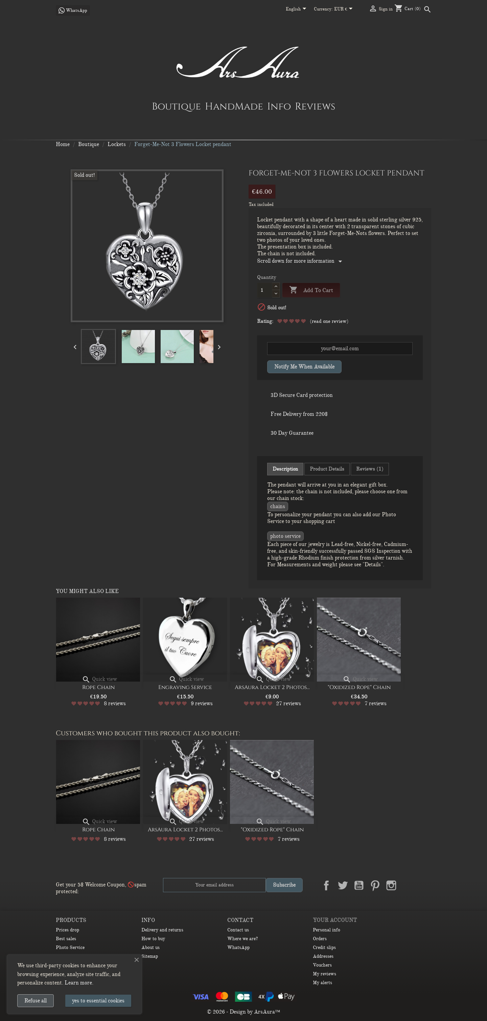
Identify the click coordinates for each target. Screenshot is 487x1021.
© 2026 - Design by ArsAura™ (243, 1011)
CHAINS (277, 506)
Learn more (78, 982)
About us (150, 947)
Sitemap (149, 956)
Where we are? (242, 939)
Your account (335, 920)
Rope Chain (98, 687)
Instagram (391, 885)
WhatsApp (238, 947)
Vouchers (322, 965)
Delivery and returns (162, 930)
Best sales (66, 939)
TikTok (424, 885)
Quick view (99, 679)
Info (279, 106)
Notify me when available (304, 366)
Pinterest (375, 885)
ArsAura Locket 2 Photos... (272, 687)
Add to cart (311, 290)
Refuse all (35, 1000)
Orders (320, 939)
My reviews (324, 974)
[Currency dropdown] (344, 9)
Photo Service (285, 536)
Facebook (326, 885)
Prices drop (67, 930)
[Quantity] (264, 290)
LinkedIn (407, 885)
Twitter (342, 885)
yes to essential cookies (98, 1000)
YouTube (359, 885)
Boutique (176, 106)
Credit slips (324, 947)
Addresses (323, 956)
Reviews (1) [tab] (370, 469)
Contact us (238, 930)
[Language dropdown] (297, 9)
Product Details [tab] (327, 469)
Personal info (326, 930)
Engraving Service (185, 687)
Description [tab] (285, 469)
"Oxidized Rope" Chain (359, 687)
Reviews (315, 106)
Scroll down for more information (301, 261)
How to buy (153, 939)
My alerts (322, 983)
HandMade (234, 106)
